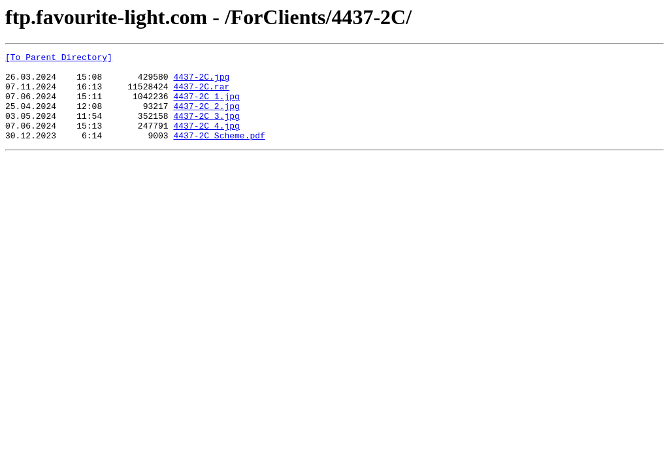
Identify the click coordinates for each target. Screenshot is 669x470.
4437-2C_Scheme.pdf (219, 153)
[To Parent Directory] (58, 59)
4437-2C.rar (201, 94)
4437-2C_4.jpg (206, 141)
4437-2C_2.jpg (206, 117)
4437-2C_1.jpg (206, 106)
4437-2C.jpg (201, 82)
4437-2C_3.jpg (206, 129)
